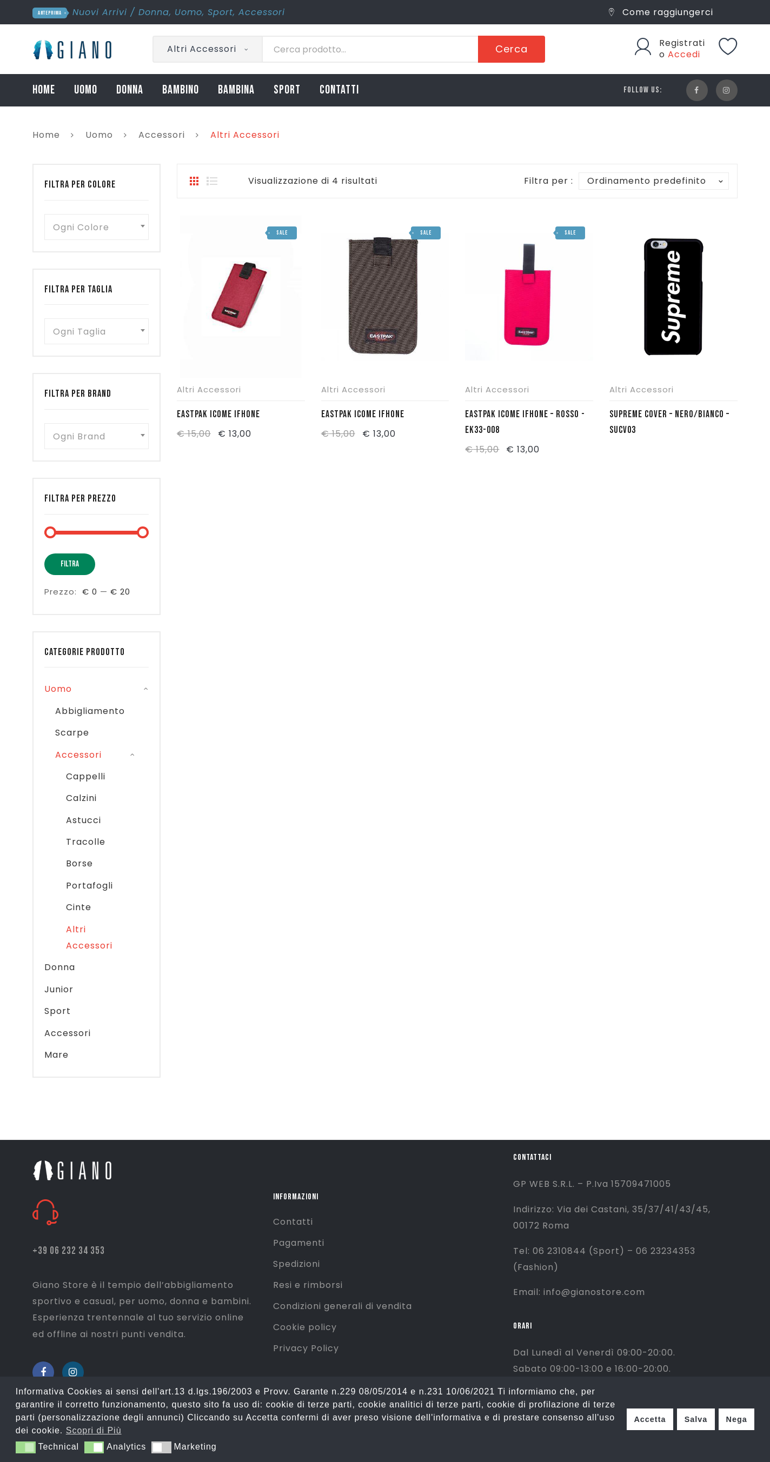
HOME (43, 90)
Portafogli (89, 885)
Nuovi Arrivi (99, 12)
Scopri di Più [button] (94, 1430)
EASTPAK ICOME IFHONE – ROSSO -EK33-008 (525, 422)
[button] (26, 1447)
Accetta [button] (650, 1419)
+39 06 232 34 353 (68, 1251)
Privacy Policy (306, 1348)
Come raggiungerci (661, 12)
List (212, 181)
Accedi (684, 54)
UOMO (85, 90)
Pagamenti (298, 1243)
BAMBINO (180, 90)
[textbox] (96, 227)
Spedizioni (296, 1264)
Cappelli (85, 776)
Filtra (70, 564)
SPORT (287, 90)
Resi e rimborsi (308, 1285)
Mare (56, 1055)
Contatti (293, 1222)
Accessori (261, 12)
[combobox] (96, 227)
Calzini (81, 798)
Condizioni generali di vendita (342, 1306)
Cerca (511, 49)
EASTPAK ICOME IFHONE (218, 414)
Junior (59, 989)
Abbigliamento (90, 711)
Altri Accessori (209, 389)
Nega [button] (736, 1419)
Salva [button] (696, 1419)
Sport (220, 12)
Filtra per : (548, 181)
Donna (153, 12)
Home (46, 135)
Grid (194, 181)
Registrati (682, 43)
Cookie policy (305, 1327)
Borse (79, 863)
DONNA (129, 90)
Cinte (78, 907)
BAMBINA (236, 90)
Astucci (83, 820)
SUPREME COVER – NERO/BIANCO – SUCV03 (669, 422)
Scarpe (72, 732)
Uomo (188, 12)
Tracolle (85, 842)
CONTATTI (339, 90)
